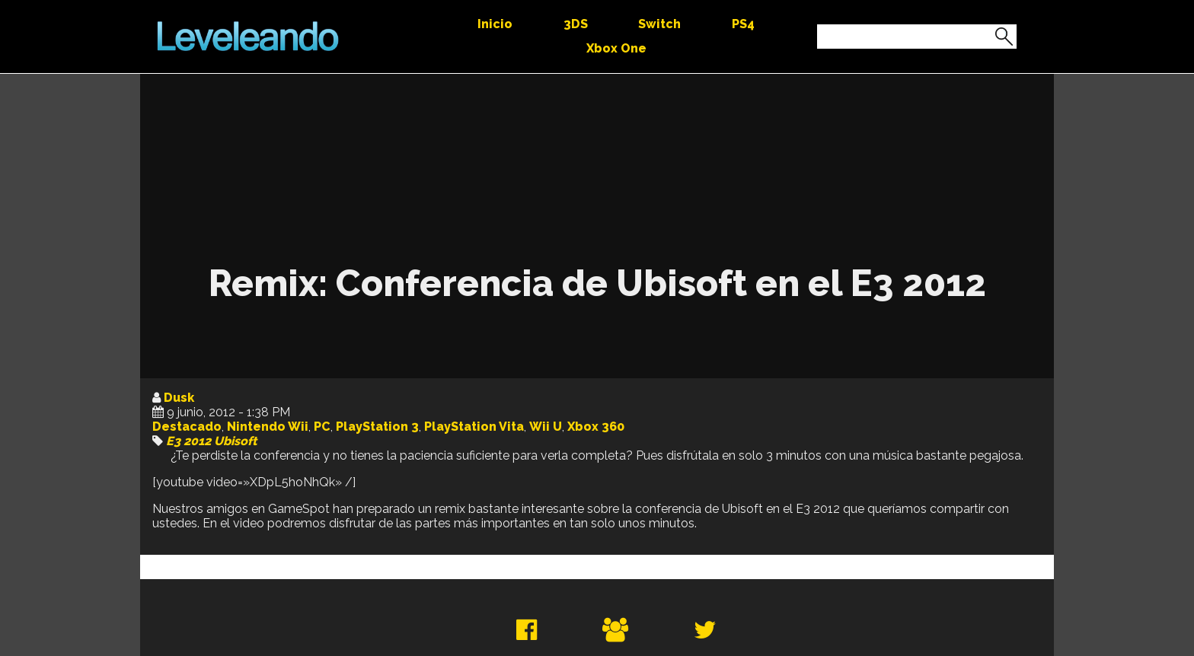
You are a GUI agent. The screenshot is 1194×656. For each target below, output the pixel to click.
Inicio (494, 24)
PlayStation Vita (474, 426)
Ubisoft (235, 441)
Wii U (545, 426)
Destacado (187, 426)
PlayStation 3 (377, 426)
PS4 (743, 24)
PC (322, 426)
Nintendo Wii (267, 426)
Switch (659, 24)
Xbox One (616, 48)
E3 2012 (188, 441)
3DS (575, 24)
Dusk (179, 397)
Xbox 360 (595, 426)
